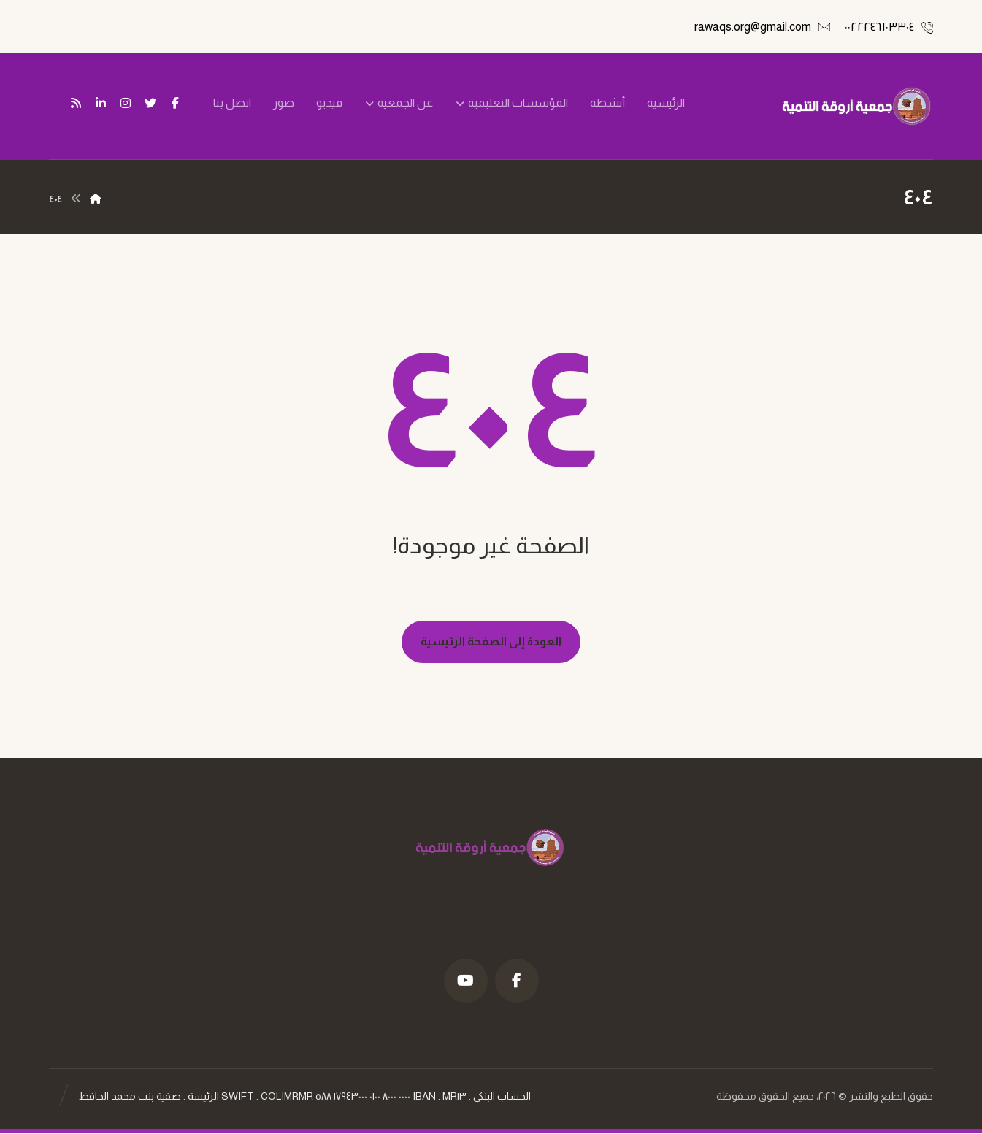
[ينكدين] (100, 103)
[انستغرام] (125, 103)
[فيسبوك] (175, 103)
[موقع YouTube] (466, 981)
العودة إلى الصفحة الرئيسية (491, 641)
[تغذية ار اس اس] (76, 103)
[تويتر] (150, 103)
